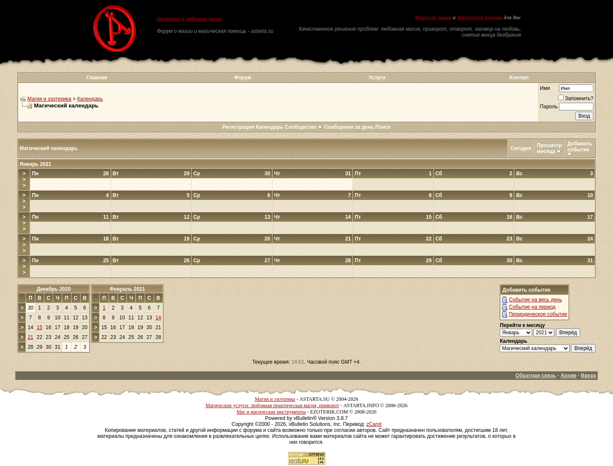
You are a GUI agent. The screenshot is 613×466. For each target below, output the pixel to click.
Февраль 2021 (127, 289)
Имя (545, 88)
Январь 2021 (36, 164)
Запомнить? (575, 98)
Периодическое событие (538, 314)
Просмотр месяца (549, 148)
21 (30, 337)
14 (158, 318)
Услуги (377, 78)
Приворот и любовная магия (189, 19)
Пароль (549, 107)
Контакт (519, 78)
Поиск (383, 127)
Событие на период (532, 307)
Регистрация (238, 127)
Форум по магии (433, 17)
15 (39, 327)
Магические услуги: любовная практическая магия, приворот (272, 405)
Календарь (90, 99)
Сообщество (304, 127)
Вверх (588, 376)
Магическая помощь (479, 17)
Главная (96, 78)
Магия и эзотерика (49, 99)
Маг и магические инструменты (271, 412)
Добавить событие (579, 147)
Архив (568, 376)
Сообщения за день (349, 127)
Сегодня (520, 148)
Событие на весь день (535, 300)
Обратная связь (536, 376)
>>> (24, 179)
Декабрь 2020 (54, 289)
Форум (242, 78)
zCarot (374, 424)
